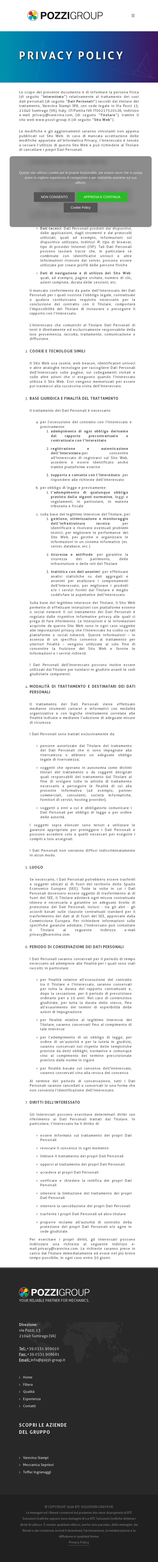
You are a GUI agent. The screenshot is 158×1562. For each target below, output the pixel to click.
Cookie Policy (81, 207)
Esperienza (32, 1399)
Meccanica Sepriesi (38, 1465)
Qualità (29, 1392)
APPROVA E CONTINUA (102, 197)
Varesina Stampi (35, 1458)
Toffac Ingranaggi (37, 1472)
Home (27, 1377)
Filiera (28, 1384)
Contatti (29, 1406)
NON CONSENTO (54, 197)
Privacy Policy (79, 1542)
